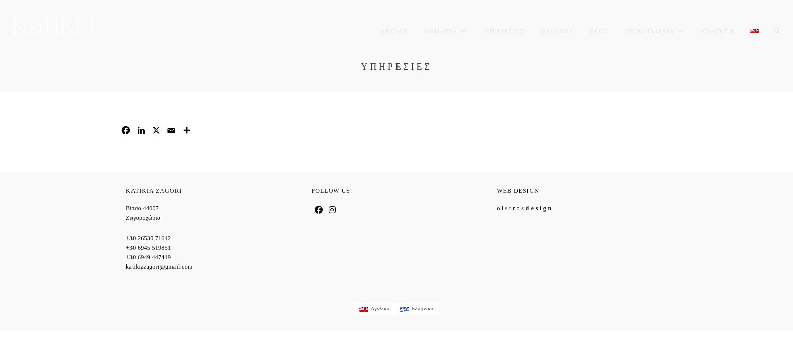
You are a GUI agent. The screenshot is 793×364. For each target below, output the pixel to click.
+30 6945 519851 (148, 247)
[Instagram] (332, 210)
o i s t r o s (524, 208)
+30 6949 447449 (148, 257)
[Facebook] (319, 210)
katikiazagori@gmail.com (159, 266)
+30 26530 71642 (148, 238)
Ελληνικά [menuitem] (422, 308)
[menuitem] (754, 31)
